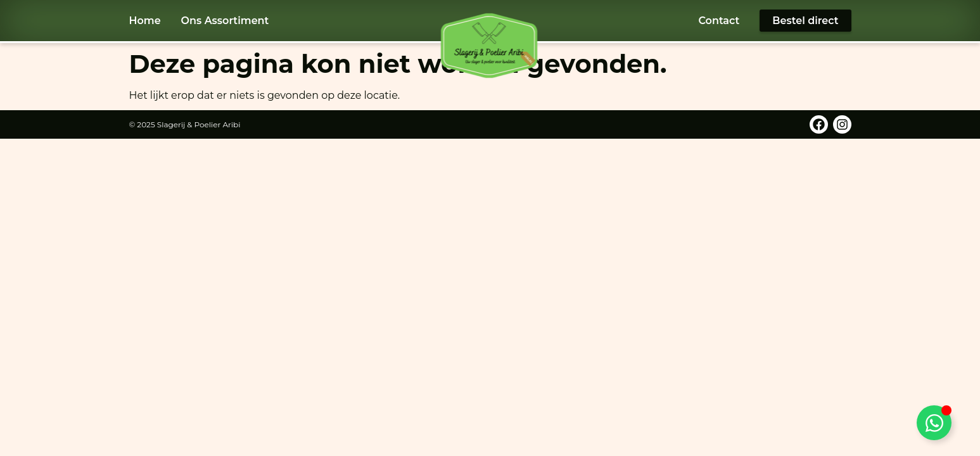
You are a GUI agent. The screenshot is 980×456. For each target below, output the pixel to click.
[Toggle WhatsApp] (934, 422)
